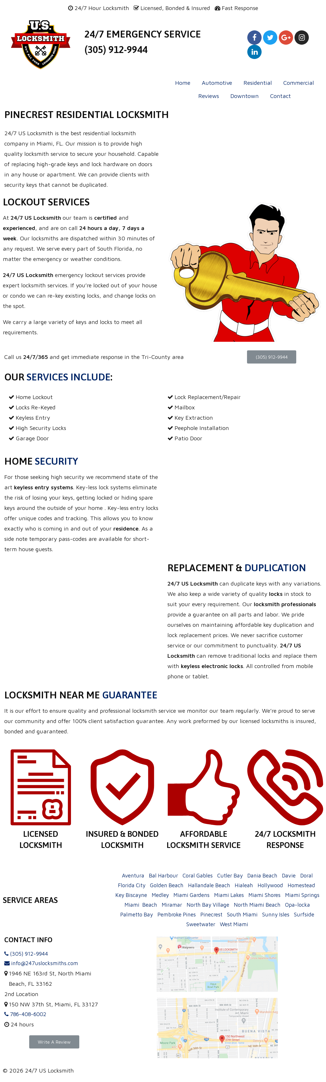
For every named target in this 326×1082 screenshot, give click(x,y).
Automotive (217, 82)
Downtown (244, 96)
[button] (271, 357)
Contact (280, 96)
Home (182, 82)
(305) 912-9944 (115, 49)
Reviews (208, 96)
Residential (258, 82)
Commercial (298, 82)
